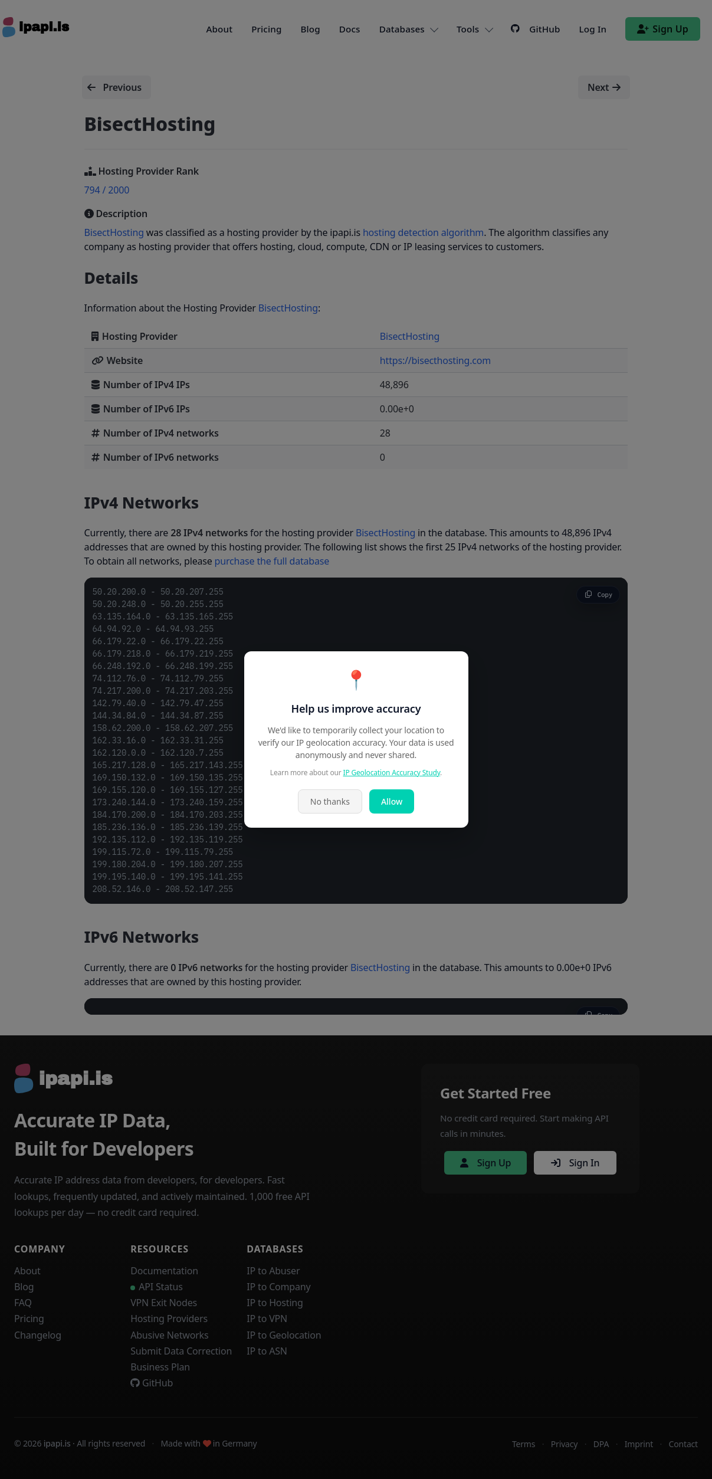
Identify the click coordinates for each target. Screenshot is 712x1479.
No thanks (330, 801)
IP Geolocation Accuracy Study (392, 773)
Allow (391, 801)
